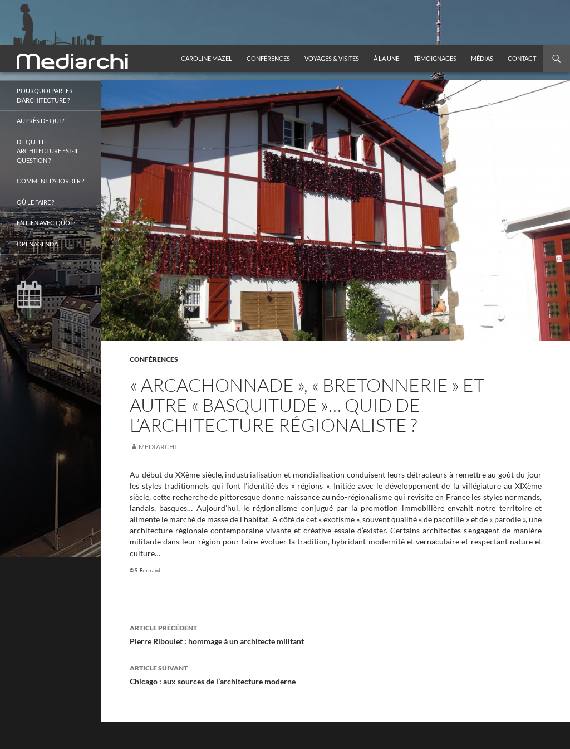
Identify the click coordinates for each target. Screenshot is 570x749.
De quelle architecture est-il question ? (48, 151)
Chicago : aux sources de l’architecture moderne (336, 674)
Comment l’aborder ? (50, 180)
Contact (522, 58)
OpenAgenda (37, 243)
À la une (386, 58)
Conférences (268, 58)
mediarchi (157, 446)
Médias (482, 58)
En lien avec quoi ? (46, 222)
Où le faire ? (35, 202)
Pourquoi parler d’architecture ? (45, 95)
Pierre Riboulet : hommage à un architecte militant (336, 633)
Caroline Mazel (206, 58)
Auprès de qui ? (40, 120)
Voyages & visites (331, 58)
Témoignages (435, 58)
